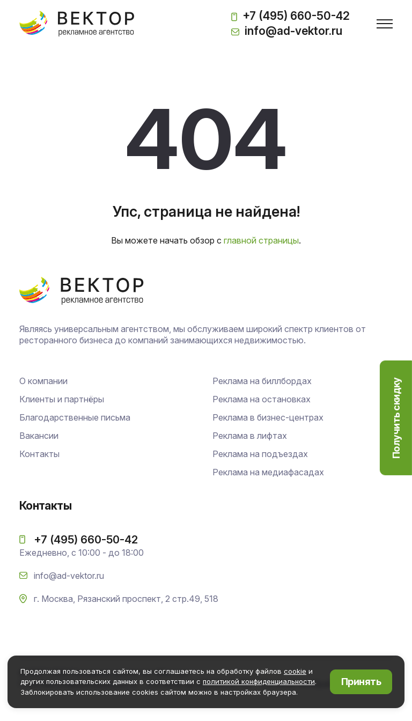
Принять (361, 681)
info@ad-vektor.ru (286, 31)
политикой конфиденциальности (259, 681)
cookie (295, 671)
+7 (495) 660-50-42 (290, 17)
